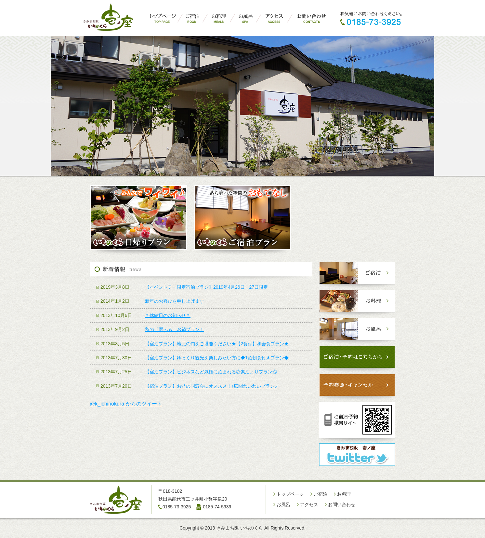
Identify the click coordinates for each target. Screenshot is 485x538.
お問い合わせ (341, 504)
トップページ (290, 494)
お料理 (344, 494)
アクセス (309, 504)
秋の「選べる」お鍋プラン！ (174, 329)
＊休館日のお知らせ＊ (167, 315)
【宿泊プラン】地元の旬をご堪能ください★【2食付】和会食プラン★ (217, 343)
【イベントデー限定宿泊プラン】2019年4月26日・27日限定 (206, 287)
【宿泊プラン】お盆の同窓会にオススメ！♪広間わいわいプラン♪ (211, 386)
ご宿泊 (320, 494)
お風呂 (283, 504)
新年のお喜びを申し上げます (174, 301)
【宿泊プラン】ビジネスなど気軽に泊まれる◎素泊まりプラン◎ (211, 371)
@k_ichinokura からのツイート (126, 404)
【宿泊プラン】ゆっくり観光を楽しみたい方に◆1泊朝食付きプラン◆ (217, 357)
